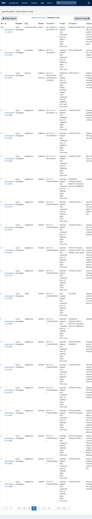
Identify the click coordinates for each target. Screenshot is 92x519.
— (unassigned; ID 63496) (9, 158)
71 (39, 508)
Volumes (34, 3)
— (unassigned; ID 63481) (9, 250)
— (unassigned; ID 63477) (9, 273)
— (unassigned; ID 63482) (9, 344)
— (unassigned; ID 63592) (9, 296)
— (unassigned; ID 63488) (9, 484)
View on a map (82, 18)
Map (42, 3)
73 (49, 508)
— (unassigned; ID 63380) (9, 75)
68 (24, 508)
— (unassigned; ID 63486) (9, 321)
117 (58, 508)
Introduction (14, 3)
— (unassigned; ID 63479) (9, 367)
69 (29, 508)
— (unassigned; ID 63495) (9, 135)
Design (62, 23)
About (50, 3)
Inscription (50, 23)
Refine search (9, 18)
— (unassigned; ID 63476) (9, 390)
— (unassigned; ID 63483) (9, 438)
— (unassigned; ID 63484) (9, 412)
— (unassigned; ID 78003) (9, 227)
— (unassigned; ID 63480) (9, 461)
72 (44, 508)
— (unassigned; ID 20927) (9, 29)
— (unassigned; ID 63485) (9, 181)
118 (64, 508)
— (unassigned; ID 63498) (9, 112)
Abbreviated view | (39, 17)
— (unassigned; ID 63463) (9, 52)
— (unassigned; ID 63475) (9, 204)
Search (25, 3)
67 (19, 508)
